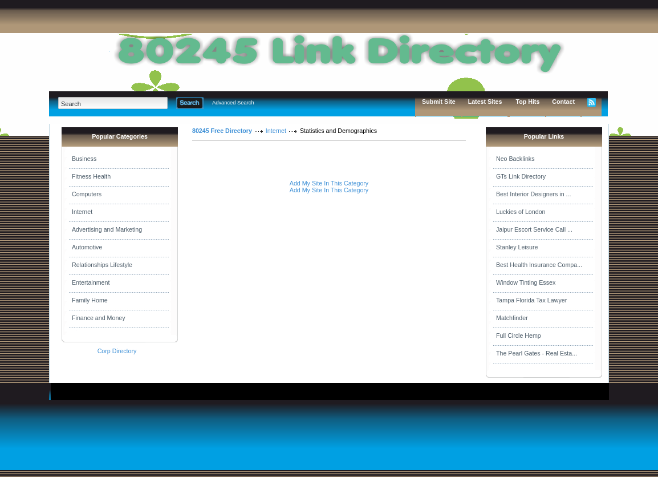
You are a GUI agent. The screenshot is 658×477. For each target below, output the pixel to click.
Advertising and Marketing (107, 229)
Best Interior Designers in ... (533, 194)
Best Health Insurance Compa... (539, 264)
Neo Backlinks (515, 158)
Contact (563, 101)
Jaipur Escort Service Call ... (534, 229)
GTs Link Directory (521, 176)
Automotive (87, 247)
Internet (82, 211)
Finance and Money (98, 317)
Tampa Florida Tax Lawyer (531, 300)
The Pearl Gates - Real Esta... (536, 353)
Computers (86, 194)
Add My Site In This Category (329, 183)
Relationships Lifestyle (102, 264)
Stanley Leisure (517, 247)
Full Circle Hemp (518, 335)
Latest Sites (485, 101)
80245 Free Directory (222, 130)
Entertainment (90, 282)
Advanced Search (233, 103)
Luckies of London (521, 211)
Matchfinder (512, 317)
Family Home (90, 300)
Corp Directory (117, 350)
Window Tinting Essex (525, 282)
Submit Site (439, 101)
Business (84, 158)
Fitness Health (91, 176)
